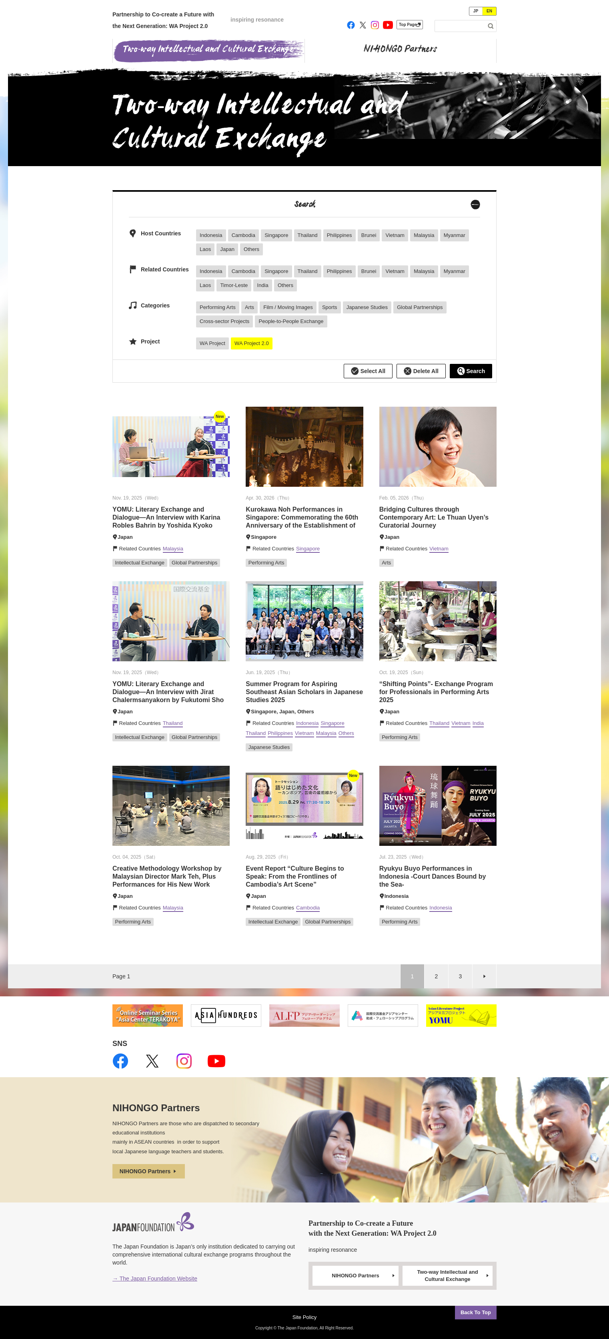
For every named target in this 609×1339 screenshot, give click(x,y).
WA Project (212, 343)
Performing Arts (218, 307)
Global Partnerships (420, 307)
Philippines (339, 235)
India (262, 285)
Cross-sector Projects (224, 321)
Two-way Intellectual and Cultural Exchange (453, 1276)
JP (475, 11)
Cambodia (243, 235)
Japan (227, 249)
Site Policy (304, 1317)
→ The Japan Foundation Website (154, 1278)
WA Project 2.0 (251, 343)
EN (489, 11)
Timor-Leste (234, 285)
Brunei (369, 235)
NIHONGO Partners (149, 1171)
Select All (368, 371)
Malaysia (424, 235)
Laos (205, 249)
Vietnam (394, 235)
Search (471, 371)
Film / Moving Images (288, 307)
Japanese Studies (367, 307)
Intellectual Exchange (140, 563)
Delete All (421, 371)
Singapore (276, 235)
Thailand (308, 235)
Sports (329, 307)
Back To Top (476, 1312)
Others (251, 249)
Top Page (410, 24)
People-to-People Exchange (291, 321)
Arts (249, 307)
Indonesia (211, 235)
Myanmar (454, 235)
